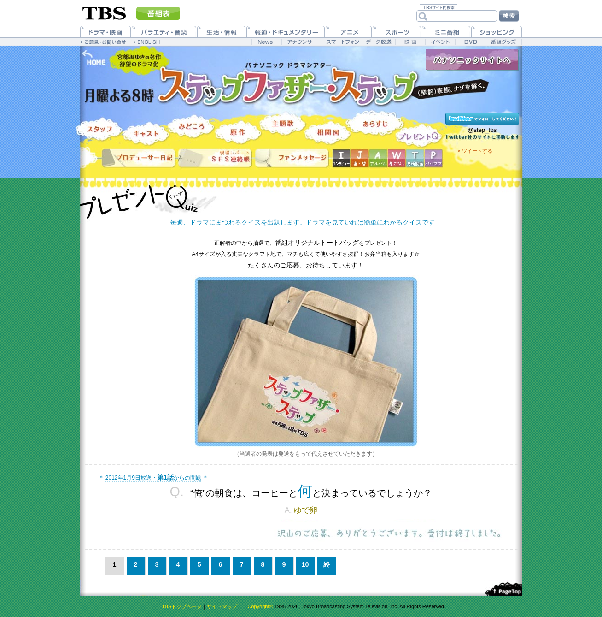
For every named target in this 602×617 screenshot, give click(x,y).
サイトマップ (222, 606)
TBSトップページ (182, 606)
